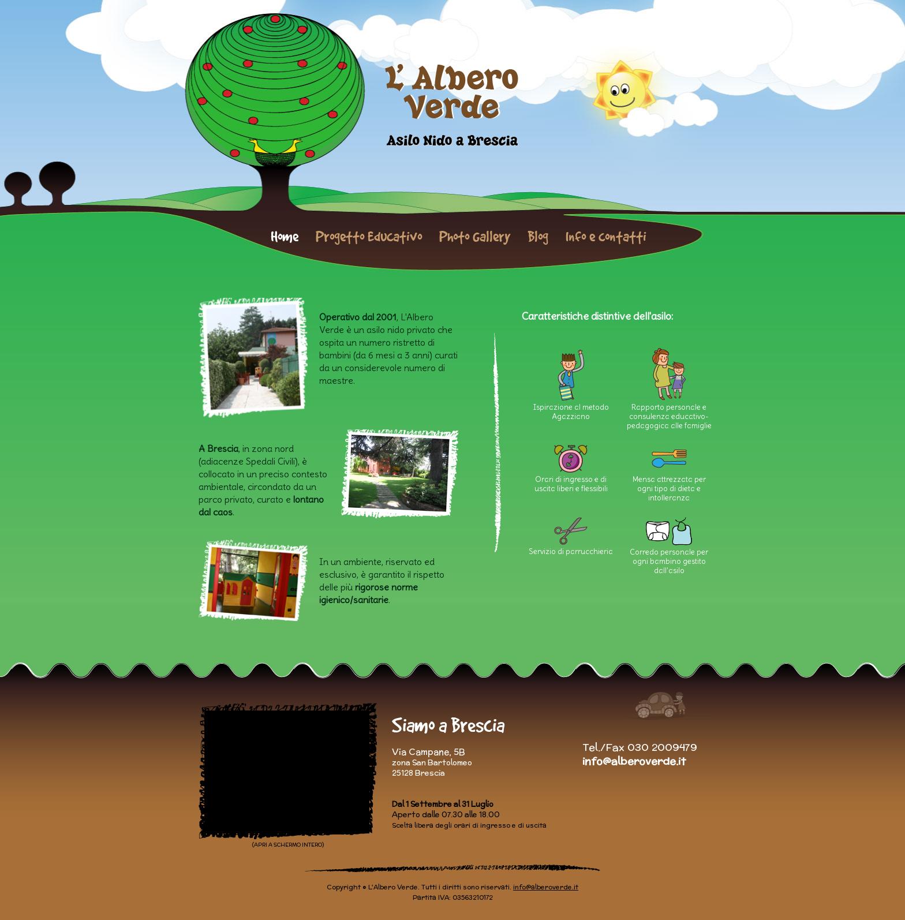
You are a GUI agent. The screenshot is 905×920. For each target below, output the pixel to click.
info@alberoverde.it (634, 761)
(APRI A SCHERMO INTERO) (288, 844)
